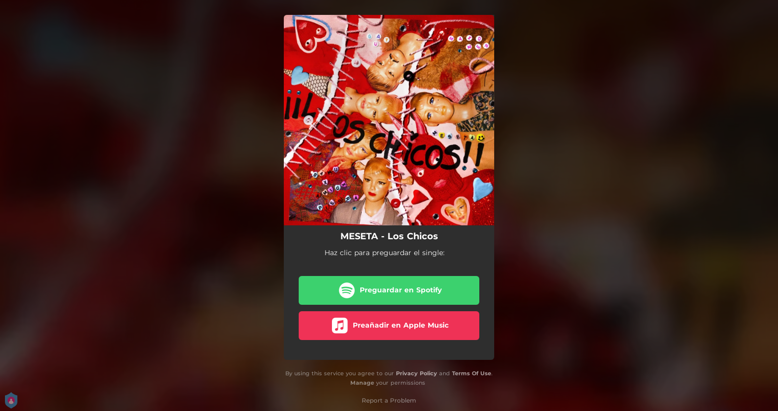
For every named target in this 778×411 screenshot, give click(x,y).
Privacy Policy (416, 373)
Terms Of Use (471, 373)
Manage (362, 382)
